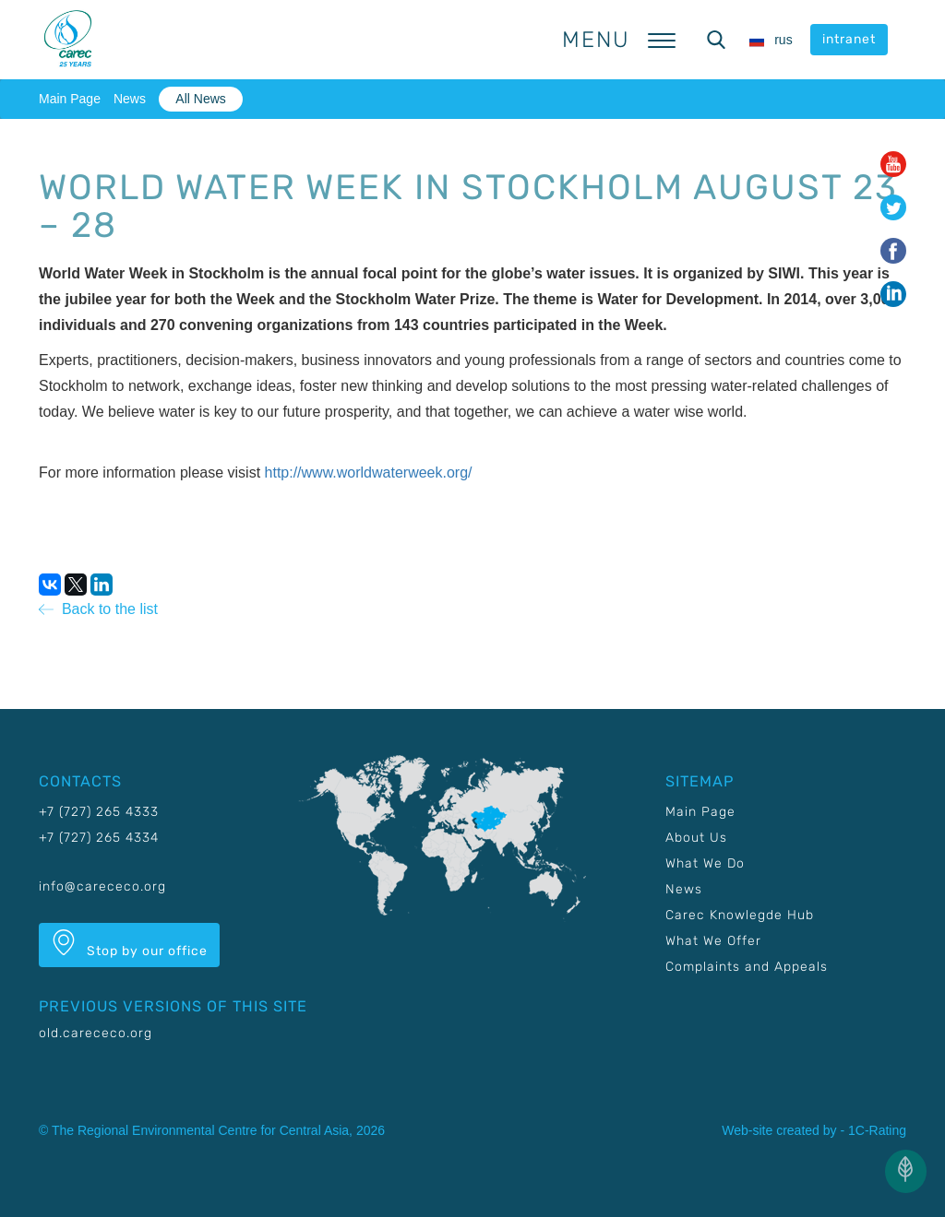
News (130, 98)
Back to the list (98, 609)
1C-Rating (877, 1130)
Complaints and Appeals (746, 967)
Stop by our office (129, 944)
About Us (696, 837)
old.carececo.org (95, 1033)
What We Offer (713, 941)
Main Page (70, 98)
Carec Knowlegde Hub (739, 915)
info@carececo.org (102, 886)
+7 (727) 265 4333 (99, 812)
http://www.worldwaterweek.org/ (368, 472)
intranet (849, 39)
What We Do (705, 863)
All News (200, 98)
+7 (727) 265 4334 (99, 837)
